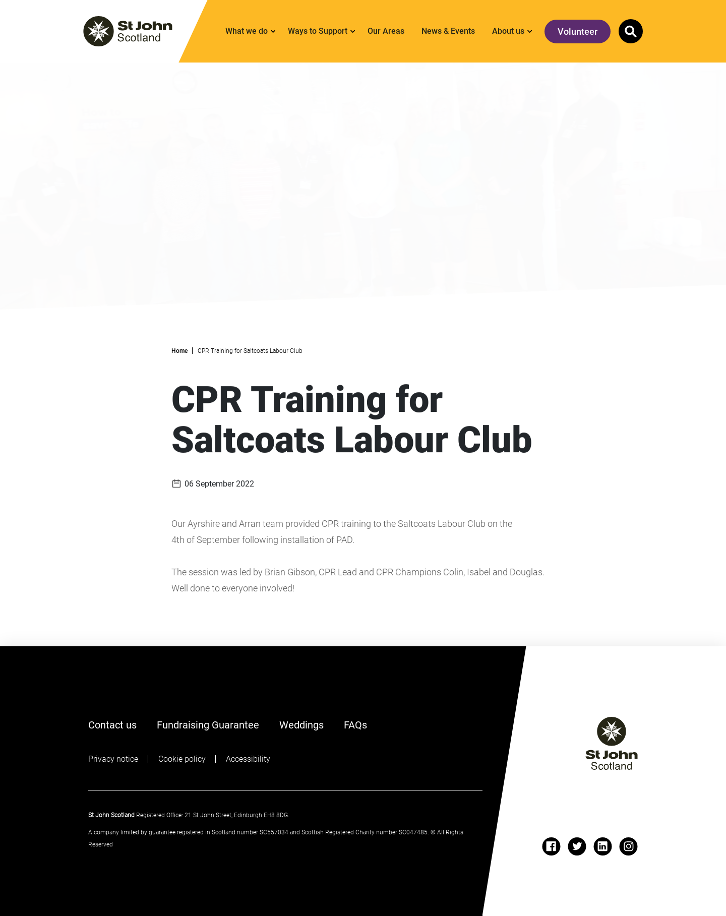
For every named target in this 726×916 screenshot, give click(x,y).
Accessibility (248, 759)
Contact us (112, 725)
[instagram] (628, 846)
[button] (631, 31)
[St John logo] (611, 743)
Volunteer (577, 31)
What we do (246, 31)
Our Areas (386, 31)
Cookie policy (182, 759)
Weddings (301, 725)
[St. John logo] (127, 31)
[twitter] (577, 846)
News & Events (448, 31)
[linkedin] (602, 846)
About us (508, 31)
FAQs (355, 725)
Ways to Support (317, 31)
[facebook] (551, 846)
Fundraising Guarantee (208, 725)
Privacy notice (113, 759)
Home (179, 350)
